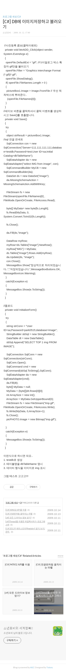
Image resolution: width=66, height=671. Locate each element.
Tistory (49, 667)
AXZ (32, 667)
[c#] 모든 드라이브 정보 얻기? (18, 517)
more (60, 555)
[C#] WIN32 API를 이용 (15, 510)
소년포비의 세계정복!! (18, 628)
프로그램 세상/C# (12, 16)
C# (21, 503)
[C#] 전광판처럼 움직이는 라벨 (18, 513)
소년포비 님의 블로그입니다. (18, 633)
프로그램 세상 (12, 503)
